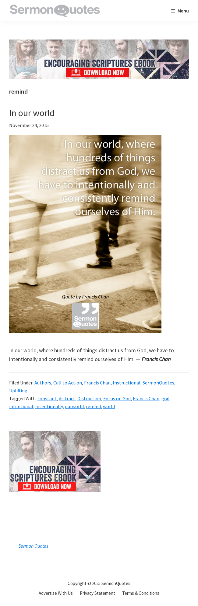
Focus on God (117, 398)
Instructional (126, 383)
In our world (32, 113)
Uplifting (18, 390)
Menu (183, 11)
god (165, 398)
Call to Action (67, 383)
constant (47, 398)
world (109, 406)
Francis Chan (97, 383)
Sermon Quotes (33, 546)
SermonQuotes (158, 383)
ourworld (74, 406)
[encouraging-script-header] (99, 43)
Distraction (89, 398)
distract (67, 398)
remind (93, 406)
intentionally (49, 406)
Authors (42, 383)
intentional (21, 406)
